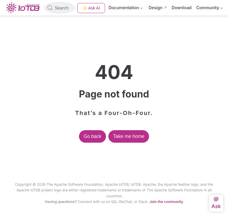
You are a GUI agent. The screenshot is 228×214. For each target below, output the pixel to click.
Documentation (126, 8)
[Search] (59, 7)
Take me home (128, 136)
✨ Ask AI (91, 8)
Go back (93, 136)
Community (209, 8)
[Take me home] (24, 7)
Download (181, 7)
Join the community (166, 201)
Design (156, 7)
